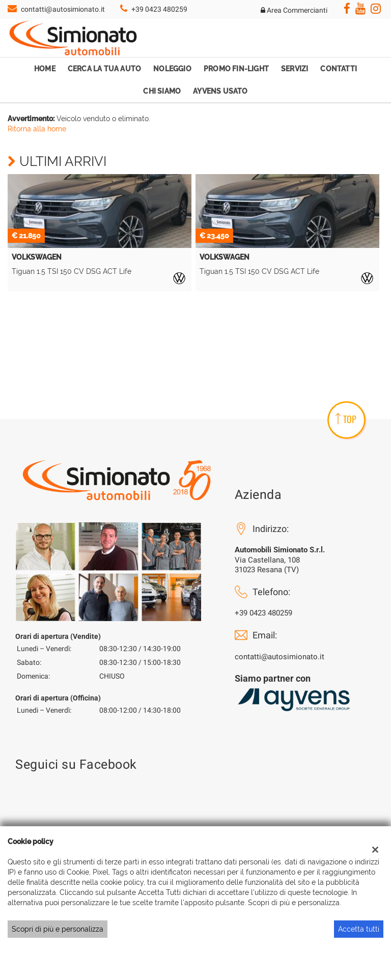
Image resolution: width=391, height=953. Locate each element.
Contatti (338, 69)
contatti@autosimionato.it (63, 9)
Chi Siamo (162, 91)
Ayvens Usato (220, 91)
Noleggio (172, 69)
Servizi (294, 69)
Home (44, 69)
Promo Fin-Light (236, 69)
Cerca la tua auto (104, 69)
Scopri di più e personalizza (57, 929)
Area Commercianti (294, 10)
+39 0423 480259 (159, 9)
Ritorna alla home (37, 129)
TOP (346, 419)
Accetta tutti (358, 929)
